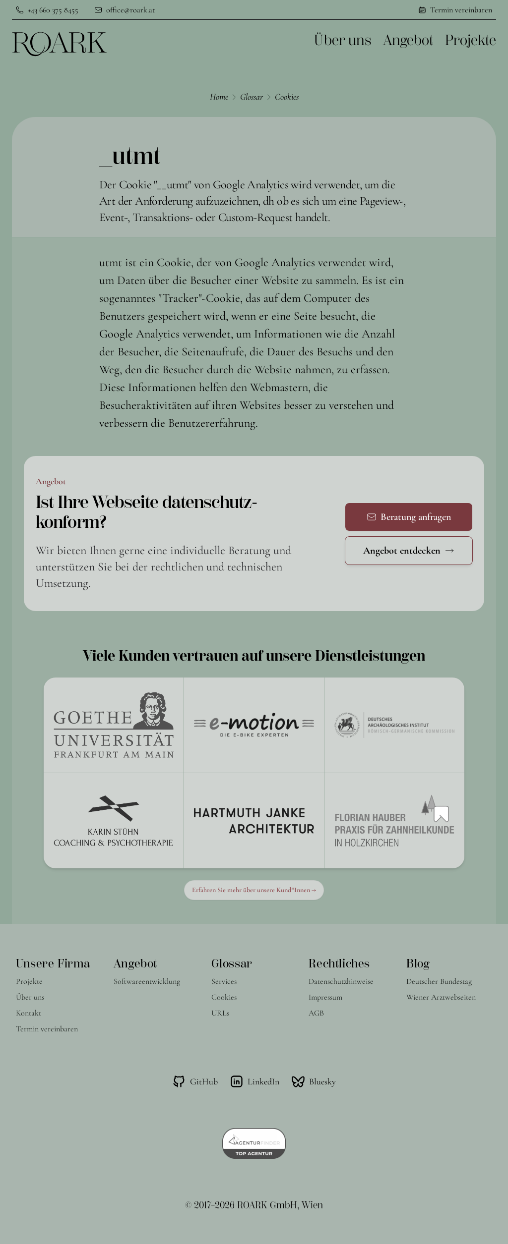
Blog (417, 963)
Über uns (342, 40)
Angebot (408, 40)
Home (219, 96)
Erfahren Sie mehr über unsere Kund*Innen (254, 890)
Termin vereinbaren (461, 10)
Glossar (251, 96)
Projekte (470, 40)
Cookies (287, 96)
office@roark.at (130, 10)
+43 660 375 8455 (53, 10)
